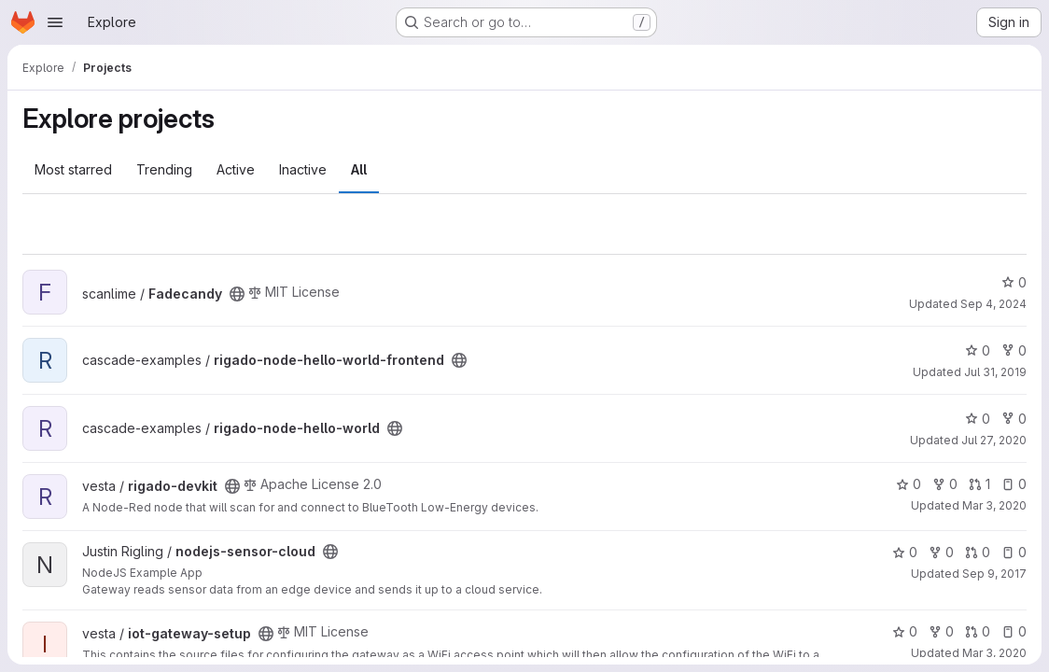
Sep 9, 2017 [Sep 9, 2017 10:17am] (994, 574)
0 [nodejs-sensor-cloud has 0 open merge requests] (977, 552)
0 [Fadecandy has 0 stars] (1014, 282)
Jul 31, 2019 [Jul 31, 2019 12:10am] (995, 372)
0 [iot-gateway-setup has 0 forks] (941, 631)
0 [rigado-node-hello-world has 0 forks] (1014, 419)
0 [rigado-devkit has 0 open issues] (1014, 484)
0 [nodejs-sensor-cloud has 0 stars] (904, 552)
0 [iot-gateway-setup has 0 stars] (904, 631)
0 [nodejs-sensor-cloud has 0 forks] (941, 552)
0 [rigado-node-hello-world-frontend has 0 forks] (1014, 350)
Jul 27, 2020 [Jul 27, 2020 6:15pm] (994, 440)
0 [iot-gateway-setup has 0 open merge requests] (977, 631)
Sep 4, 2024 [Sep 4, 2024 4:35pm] (993, 304)
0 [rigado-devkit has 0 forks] (945, 484)
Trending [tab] (164, 169)
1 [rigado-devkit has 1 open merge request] (979, 484)
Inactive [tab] (303, 169)
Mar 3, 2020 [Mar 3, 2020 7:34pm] (994, 505)
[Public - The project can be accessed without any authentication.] (237, 294)
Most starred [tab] (73, 169)
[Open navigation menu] (55, 22)
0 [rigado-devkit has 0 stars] (908, 484)
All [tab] (359, 169)
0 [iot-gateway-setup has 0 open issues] (1014, 631)
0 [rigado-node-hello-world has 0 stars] (977, 419)
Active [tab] (236, 169)
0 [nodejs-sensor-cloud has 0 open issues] (1014, 552)
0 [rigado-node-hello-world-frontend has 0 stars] (977, 350)
